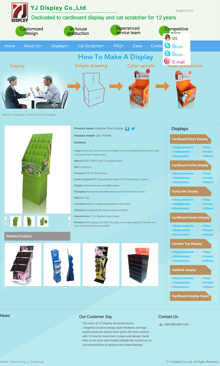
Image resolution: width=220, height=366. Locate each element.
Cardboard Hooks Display (191, 217)
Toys (207, 147)
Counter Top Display (187, 243)
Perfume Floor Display (41, 114)
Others (208, 156)
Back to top (19, 361)
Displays (18, 114)
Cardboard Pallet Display (190, 165)
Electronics (180, 156)
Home (6, 114)
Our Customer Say (95, 317)
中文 (190, 10)
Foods (208, 151)
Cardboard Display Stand (190, 296)
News (5, 315)
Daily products (183, 147)
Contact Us (168, 317)
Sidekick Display (184, 270)
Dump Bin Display (185, 191)
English (180, 10)
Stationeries (181, 151)
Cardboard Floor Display (190, 139)
